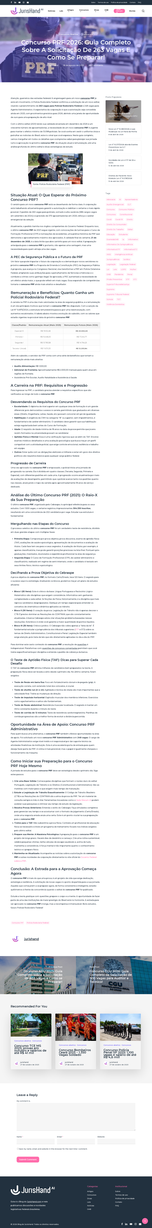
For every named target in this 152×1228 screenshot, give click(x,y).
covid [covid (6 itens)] (109, 219)
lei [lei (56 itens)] (108, 269)
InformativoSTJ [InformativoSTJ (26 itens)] (130, 249)
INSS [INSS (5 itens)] (109, 254)
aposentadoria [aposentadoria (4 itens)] (131, 199)
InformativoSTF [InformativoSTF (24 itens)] (113, 249)
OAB (89, 1209)
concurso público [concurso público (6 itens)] (126, 209)
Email (60, 1137)
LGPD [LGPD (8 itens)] (123, 269)
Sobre (117, 1191)
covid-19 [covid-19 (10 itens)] (119, 219)
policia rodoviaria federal (38, 923)
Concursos (87, 34)
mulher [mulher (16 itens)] (133, 269)
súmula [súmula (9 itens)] (110, 299)
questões (81, 644)
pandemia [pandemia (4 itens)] (119, 274)
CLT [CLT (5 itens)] (129, 204)
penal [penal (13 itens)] (129, 274)
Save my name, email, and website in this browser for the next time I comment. (53, 1149)
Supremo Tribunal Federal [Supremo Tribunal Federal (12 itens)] (118, 294)
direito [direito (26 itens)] (130, 219)
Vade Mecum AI (83, 800)
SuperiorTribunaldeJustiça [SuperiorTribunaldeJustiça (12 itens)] (118, 284)
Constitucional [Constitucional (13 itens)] (126, 214)
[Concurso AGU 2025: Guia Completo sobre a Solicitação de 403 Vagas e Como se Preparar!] (38, 975)
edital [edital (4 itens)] (130, 229)
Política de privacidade (125, 1198)
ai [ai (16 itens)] (120, 199)
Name (20, 1137)
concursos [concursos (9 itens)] (111, 214)
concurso (85, 98)
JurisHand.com (34, 1202)
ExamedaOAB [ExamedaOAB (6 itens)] (112, 239)
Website (101, 1137)
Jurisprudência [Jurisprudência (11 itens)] (113, 259)
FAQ (117, 1206)
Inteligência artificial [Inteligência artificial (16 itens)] (124, 254)
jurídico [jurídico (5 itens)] (126, 259)
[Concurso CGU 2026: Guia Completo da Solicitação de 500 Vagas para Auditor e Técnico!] (114, 975)
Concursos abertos (68, 34)
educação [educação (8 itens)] (111, 234)
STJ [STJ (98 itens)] (134, 279)
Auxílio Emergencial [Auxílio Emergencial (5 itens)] (115, 204)
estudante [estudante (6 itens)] (123, 234)
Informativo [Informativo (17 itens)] (133, 239)
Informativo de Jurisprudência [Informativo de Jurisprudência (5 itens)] (120, 244)
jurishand (54, 65)
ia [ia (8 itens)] (123, 239)
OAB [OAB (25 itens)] (109, 274)
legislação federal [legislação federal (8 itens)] (127, 264)
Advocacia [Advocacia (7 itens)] (111, 199)
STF (77, 629)
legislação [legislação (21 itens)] (111, 264)
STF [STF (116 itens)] (127, 279)
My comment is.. (24, 1101)
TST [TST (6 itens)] (118, 299)
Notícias (90, 1206)
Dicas (89, 1198)
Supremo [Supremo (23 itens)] (110, 289)
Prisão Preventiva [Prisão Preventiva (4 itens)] (114, 279)
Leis (89, 1202)
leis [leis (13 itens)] (115, 269)
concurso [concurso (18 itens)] (111, 209)
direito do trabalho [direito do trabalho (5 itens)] (115, 229)
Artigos (90, 1191)
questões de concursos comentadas (60, 648)
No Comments (96, 65)
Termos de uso (121, 1195)
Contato (118, 1202)
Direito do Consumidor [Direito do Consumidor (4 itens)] (116, 224)
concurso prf (17, 923)
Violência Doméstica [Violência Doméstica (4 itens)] (115, 304)
